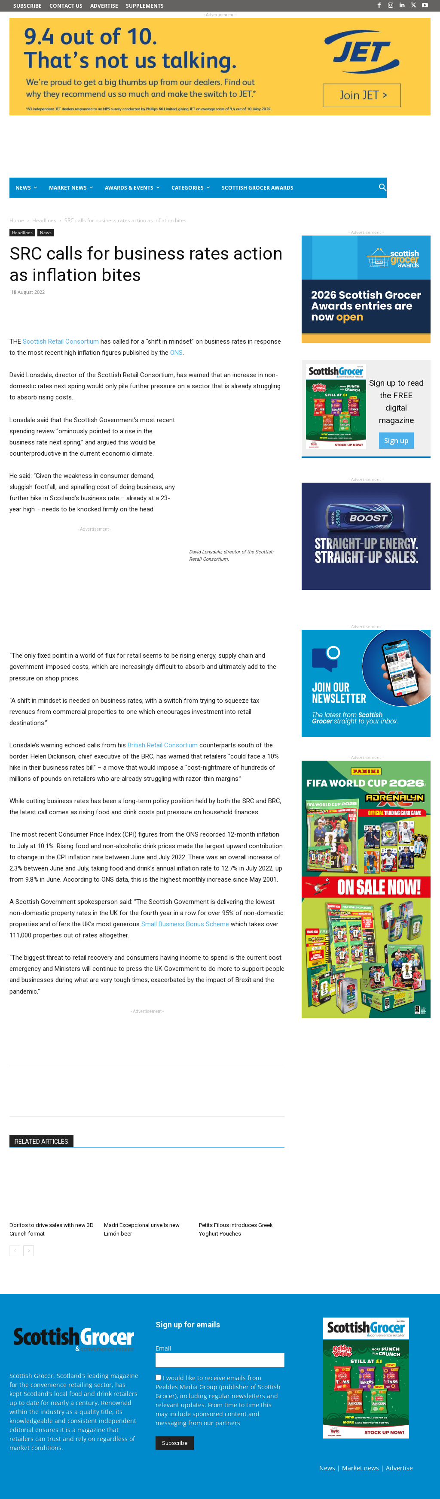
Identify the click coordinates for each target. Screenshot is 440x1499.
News (46, 233)
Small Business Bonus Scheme (185, 924)
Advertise (399, 1468)
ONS (176, 353)
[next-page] (28, 1250)
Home (16, 220)
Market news (360, 1468)
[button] (383, 188)
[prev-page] (14, 1250)
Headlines (44, 220)
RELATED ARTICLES (41, 1141)
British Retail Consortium (163, 745)
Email (163, 1348)
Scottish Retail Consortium (61, 341)
